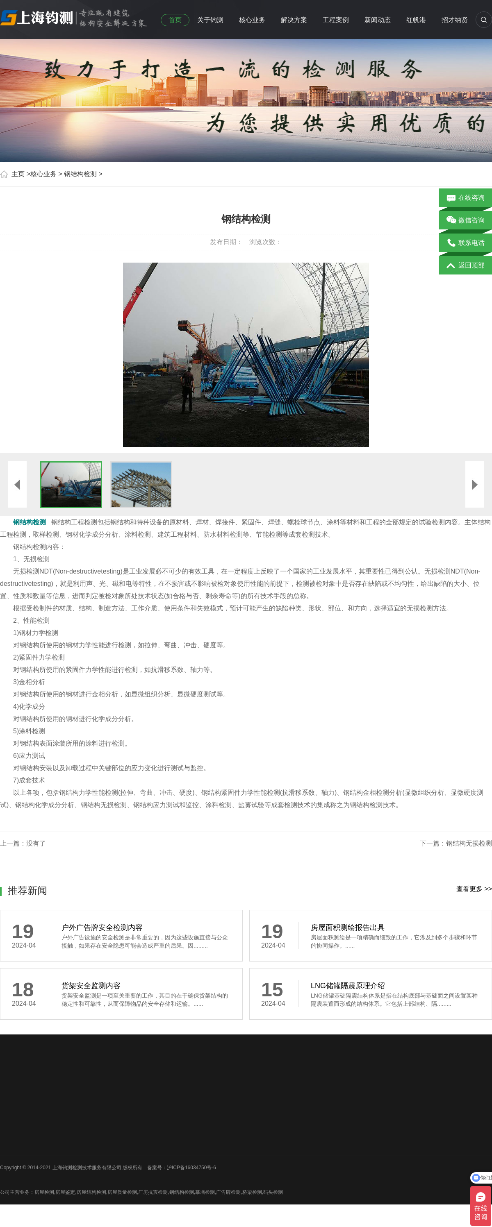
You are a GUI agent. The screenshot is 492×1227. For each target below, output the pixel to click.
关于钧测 (210, 19)
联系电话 (465, 243)
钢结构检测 (80, 173)
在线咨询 (465, 198)
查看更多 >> (474, 888)
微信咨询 (465, 221)
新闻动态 (377, 19)
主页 (18, 173)
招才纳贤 (455, 19)
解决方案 (294, 19)
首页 (175, 19)
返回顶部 (465, 266)
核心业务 (252, 19)
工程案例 (336, 19)
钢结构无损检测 (469, 843)
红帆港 (416, 19)
